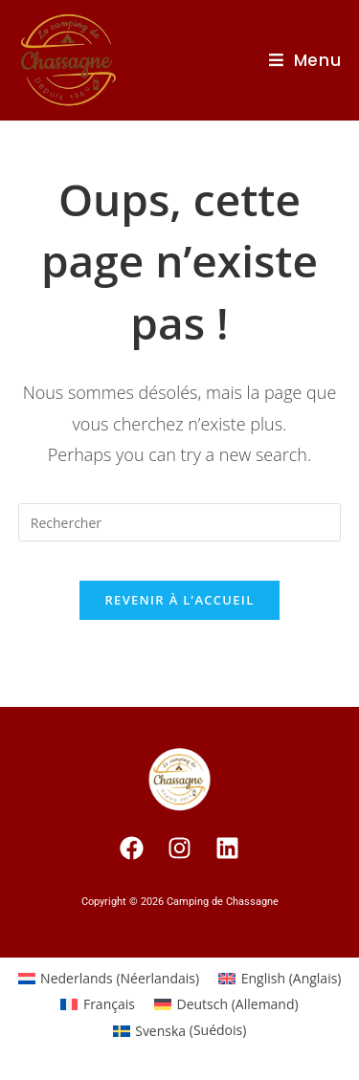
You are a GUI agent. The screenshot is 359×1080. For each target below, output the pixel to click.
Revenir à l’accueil (179, 599)
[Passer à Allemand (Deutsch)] (226, 1004)
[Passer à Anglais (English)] (279, 978)
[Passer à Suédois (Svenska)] (180, 1030)
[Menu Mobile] (305, 60)
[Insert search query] (180, 522)
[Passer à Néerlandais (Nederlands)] (109, 978)
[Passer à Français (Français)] (98, 1004)
